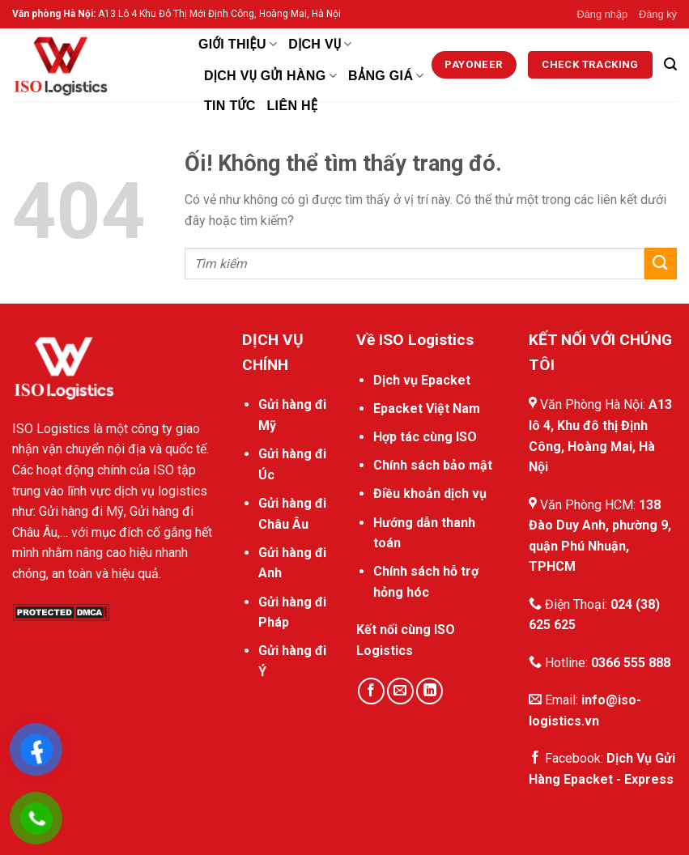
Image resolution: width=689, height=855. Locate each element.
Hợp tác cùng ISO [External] (425, 437)
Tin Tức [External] (230, 106)
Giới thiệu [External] (237, 44)
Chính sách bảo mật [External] (432, 465)
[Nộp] (660, 263)
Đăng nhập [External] (602, 14)
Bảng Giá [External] (386, 75)
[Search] (670, 64)
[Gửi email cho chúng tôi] (400, 691)
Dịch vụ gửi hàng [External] (270, 75)
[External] (474, 65)
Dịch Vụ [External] (320, 44)
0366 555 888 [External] (630, 662)
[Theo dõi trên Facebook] (371, 691)
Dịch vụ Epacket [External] (421, 380)
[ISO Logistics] (93, 64)
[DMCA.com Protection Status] (60, 611)
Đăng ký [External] (658, 14)
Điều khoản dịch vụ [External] (430, 493)
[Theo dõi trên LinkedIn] (429, 691)
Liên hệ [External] (292, 106)
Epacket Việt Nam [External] (426, 408)
